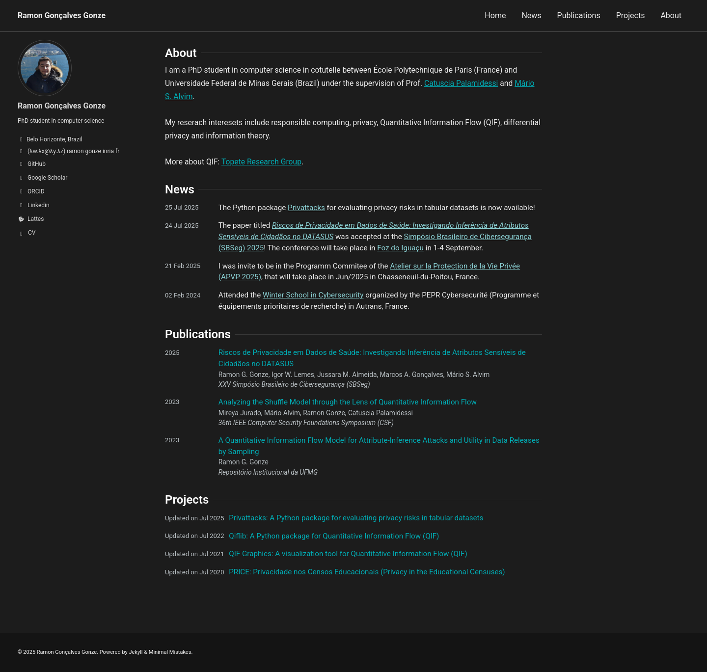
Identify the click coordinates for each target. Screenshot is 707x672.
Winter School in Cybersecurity (313, 295)
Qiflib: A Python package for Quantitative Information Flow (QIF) (334, 536)
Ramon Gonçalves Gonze (62, 15)
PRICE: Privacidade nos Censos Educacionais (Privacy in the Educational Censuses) (367, 571)
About (670, 15)
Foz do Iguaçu (400, 247)
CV (31, 232)
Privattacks (306, 207)
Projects (630, 15)
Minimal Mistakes (170, 652)
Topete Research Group (261, 161)
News (531, 15)
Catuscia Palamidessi (461, 83)
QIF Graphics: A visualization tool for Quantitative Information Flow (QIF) (348, 553)
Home (495, 15)
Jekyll (135, 652)
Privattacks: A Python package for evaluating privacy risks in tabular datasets (356, 517)
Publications (578, 15)
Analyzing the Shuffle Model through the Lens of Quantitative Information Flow (347, 402)
